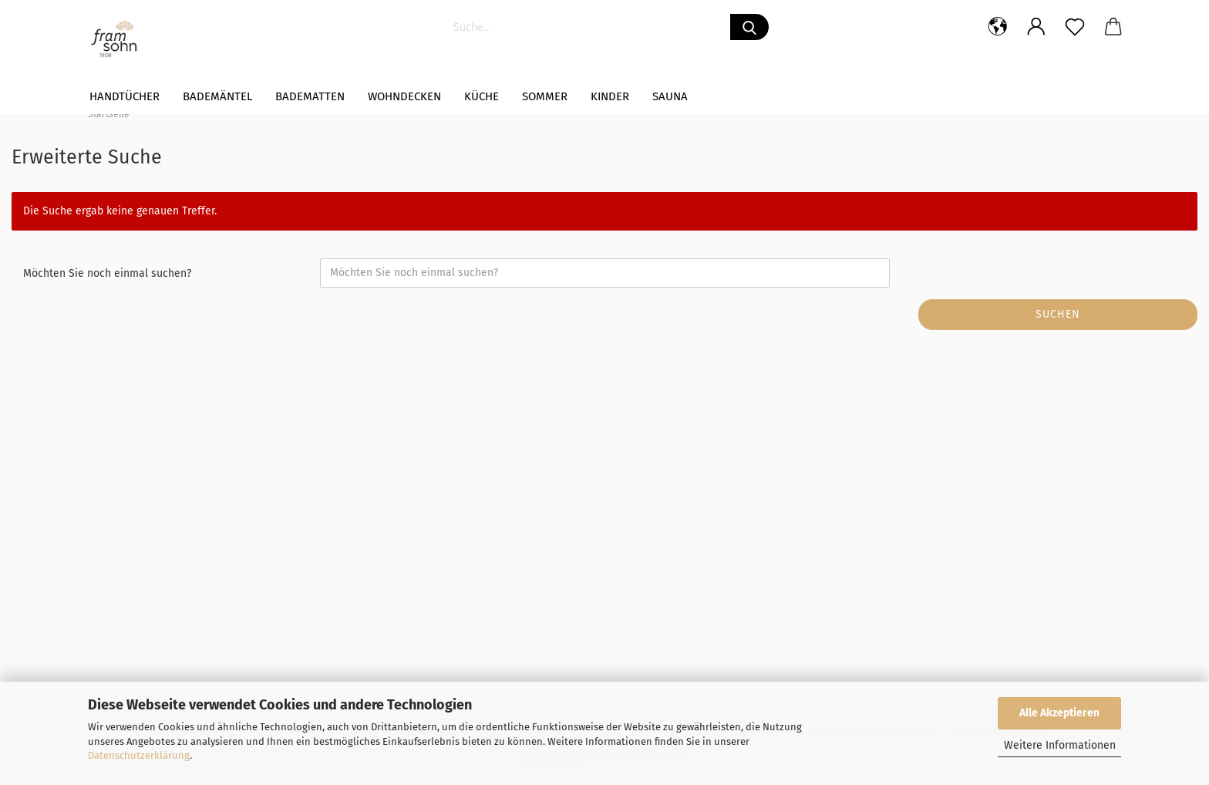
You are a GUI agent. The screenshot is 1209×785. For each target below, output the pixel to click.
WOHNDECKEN (404, 96)
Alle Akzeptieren (1059, 712)
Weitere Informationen (1060, 745)
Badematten (310, 96)
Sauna (670, 96)
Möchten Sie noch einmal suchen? (107, 273)
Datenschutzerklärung (139, 755)
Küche (481, 96)
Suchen (1058, 314)
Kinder (610, 96)
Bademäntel (217, 96)
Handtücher (124, 96)
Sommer (544, 96)
